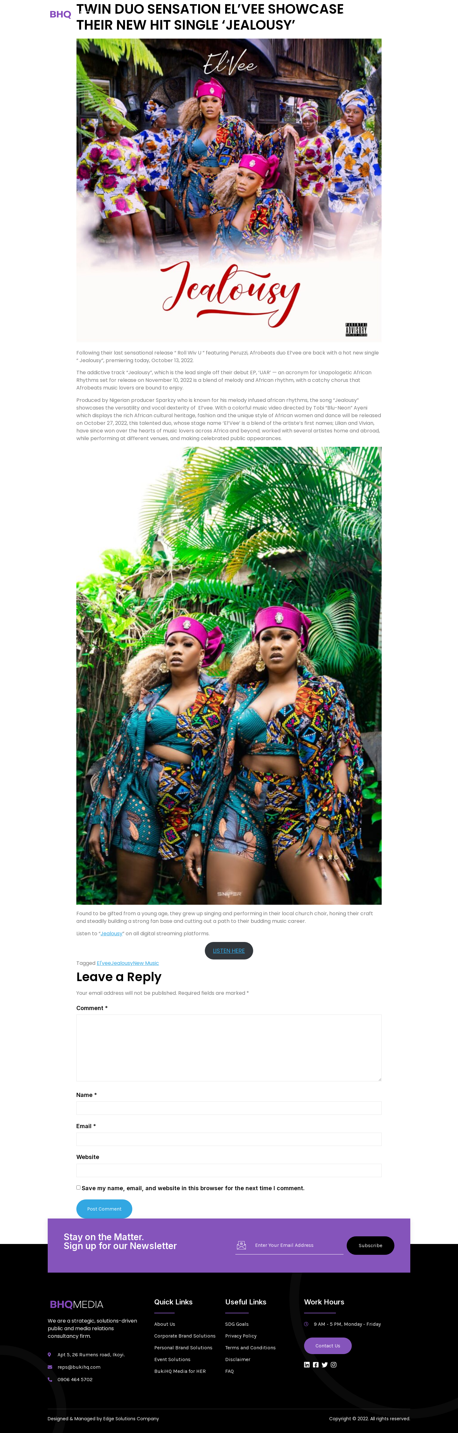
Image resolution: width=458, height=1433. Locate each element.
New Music (146, 963)
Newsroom (319, 14)
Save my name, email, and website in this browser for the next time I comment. (193, 1188)
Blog (365, 14)
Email (86, 1126)
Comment (92, 1008)
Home (195, 14)
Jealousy (111, 933)
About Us (221, 14)
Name (86, 1095)
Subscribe (370, 1245)
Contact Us (393, 14)
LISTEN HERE (229, 951)
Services (251, 14)
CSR (346, 14)
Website (87, 1157)
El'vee (104, 963)
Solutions (283, 14)
